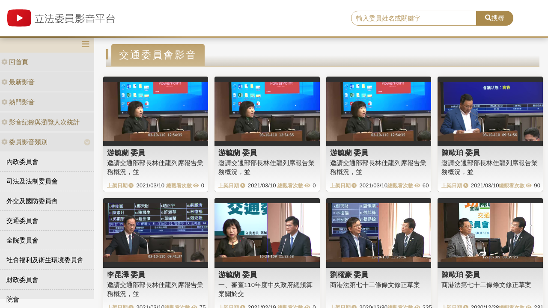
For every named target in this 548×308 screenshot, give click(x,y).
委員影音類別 (24, 141)
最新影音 (18, 82)
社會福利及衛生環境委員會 (44, 260)
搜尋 (494, 17)
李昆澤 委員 (126, 274)
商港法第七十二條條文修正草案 (375, 284)
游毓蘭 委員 (126, 153)
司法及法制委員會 (32, 181)
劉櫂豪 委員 (349, 274)
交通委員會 (22, 220)
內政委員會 (22, 161)
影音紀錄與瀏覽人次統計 (40, 122)
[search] (414, 18)
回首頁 (14, 61)
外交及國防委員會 (32, 200)
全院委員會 (22, 240)
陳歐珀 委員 (460, 153)
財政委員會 (22, 279)
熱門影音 (18, 102)
